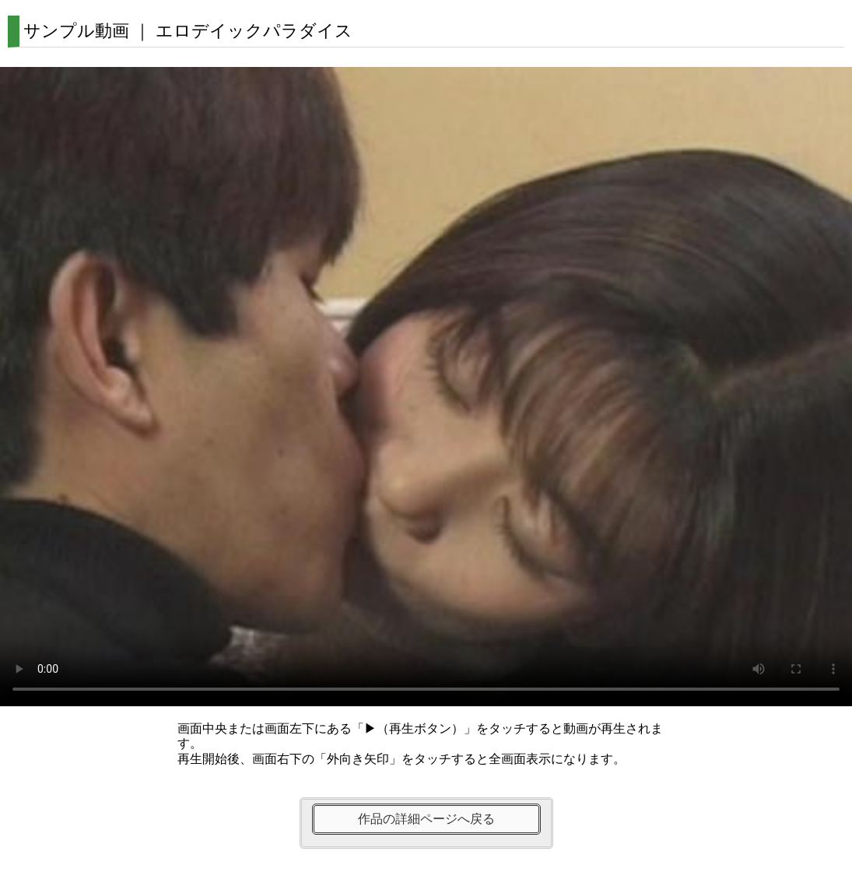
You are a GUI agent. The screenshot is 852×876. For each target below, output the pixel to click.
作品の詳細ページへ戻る (426, 818)
